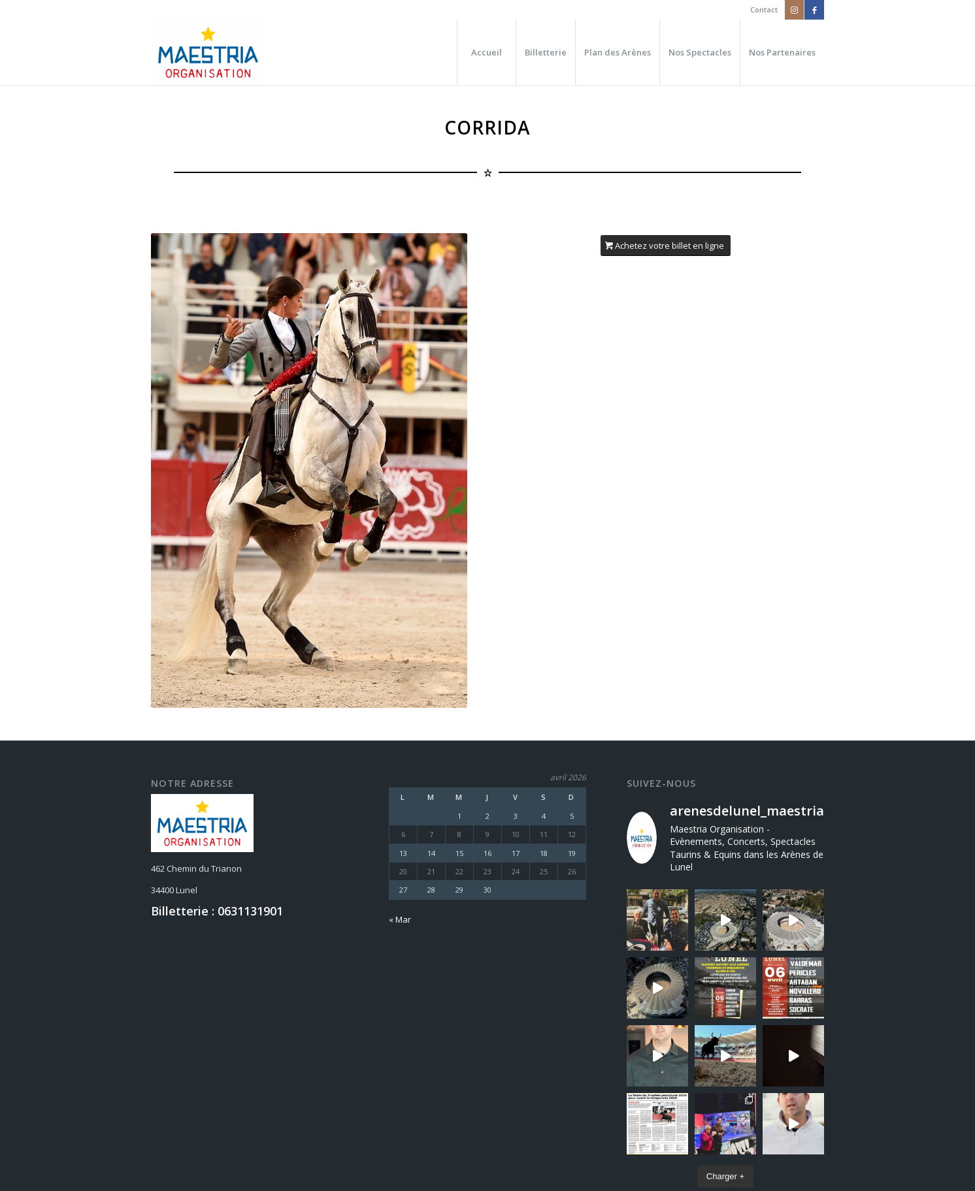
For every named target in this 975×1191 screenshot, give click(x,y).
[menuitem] (761, 10)
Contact (764, 9)
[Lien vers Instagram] (794, 10)
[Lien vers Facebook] (814, 10)
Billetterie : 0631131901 (217, 911)
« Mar (400, 919)
